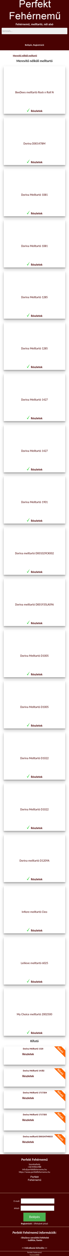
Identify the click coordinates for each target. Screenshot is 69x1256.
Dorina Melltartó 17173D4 (35, 1092)
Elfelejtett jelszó (41, 1223)
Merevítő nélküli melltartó (25, 55)
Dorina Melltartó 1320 (33, 1048)
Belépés (28, 45)
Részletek (36, 111)
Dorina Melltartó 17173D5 (35, 1114)
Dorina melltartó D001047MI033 (38, 1136)
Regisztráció (38, 45)
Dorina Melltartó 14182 (34, 1070)
